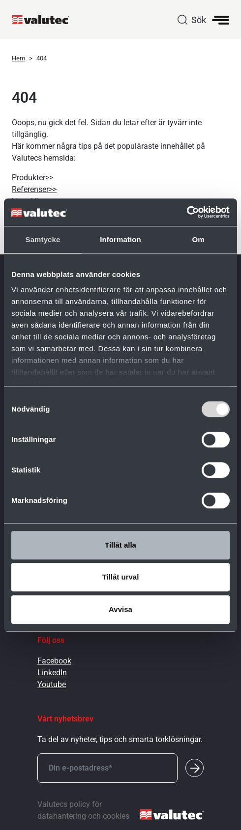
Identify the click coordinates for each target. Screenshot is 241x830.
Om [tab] (198, 239)
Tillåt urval (120, 577)
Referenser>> (34, 189)
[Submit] (194, 768)
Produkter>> (32, 177)
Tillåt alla (120, 545)
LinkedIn (52, 672)
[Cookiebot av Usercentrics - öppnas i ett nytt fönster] (187, 212)
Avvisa (120, 609)
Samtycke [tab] (43, 239)
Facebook (54, 660)
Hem (18, 58)
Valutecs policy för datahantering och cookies (83, 810)
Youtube (51, 684)
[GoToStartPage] (44, 19)
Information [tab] (120, 239)
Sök (198, 20)
